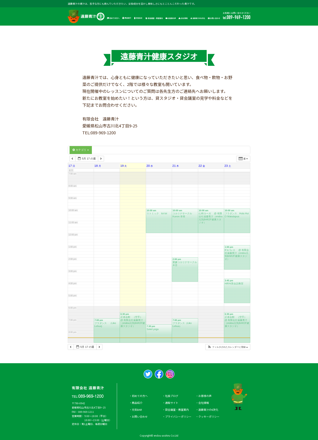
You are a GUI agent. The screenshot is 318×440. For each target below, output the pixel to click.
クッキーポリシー (208, 416)
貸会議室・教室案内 (177, 409)
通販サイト (171, 402)
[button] (227, 347)
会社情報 (203, 402)
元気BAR (137, 409)
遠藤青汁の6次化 (208, 409)
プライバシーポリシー (178, 416)
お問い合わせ (140, 416)
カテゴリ (81, 149)
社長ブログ (171, 395)
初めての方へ (140, 395)
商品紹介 (137, 402)
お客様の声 (205, 395)
